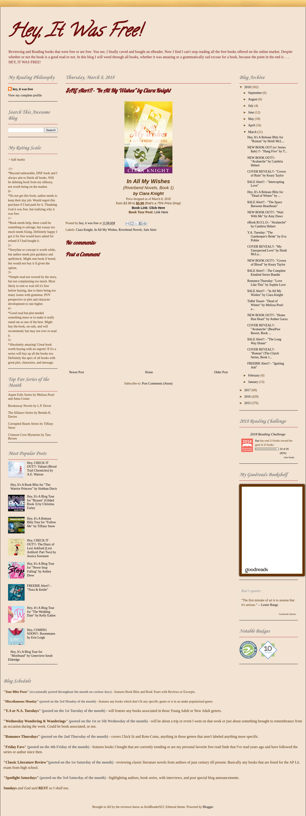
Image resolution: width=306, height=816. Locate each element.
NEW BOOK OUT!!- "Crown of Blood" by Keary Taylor (266, 262)
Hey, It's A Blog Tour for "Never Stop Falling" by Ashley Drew (40, 569)
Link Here (161, 212)
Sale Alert (150, 229)
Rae (257, 440)
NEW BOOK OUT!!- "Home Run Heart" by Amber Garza (267, 317)
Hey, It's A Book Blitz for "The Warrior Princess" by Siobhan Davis (34, 486)
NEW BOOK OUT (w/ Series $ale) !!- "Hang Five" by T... (267, 149)
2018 (248, 87)
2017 (248, 390)
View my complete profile (25, 95)
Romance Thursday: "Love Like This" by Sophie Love (266, 282)
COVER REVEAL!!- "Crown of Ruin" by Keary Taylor (266, 173)
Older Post (221, 372)
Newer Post (76, 372)
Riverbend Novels (130, 229)
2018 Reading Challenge (268, 434)
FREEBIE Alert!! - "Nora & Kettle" (39, 587)
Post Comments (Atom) (157, 383)
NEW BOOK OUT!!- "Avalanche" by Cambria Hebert (265, 161)
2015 (248, 403)
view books (289, 457)
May (251, 119)
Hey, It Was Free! (74, 32)
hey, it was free (23, 89)
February (254, 375)
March (252, 132)
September (255, 93)
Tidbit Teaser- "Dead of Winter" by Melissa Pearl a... (265, 305)
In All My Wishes (105, 229)
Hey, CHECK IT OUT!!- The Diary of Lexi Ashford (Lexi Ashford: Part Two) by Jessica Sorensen (41, 548)
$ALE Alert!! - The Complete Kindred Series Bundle (266, 272)
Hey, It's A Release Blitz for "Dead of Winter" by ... (265, 194)
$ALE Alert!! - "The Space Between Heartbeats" (264, 204)
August (253, 99)
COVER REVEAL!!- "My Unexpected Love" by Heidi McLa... (267, 250)
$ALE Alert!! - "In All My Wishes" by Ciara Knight (265, 293)
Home (149, 372)
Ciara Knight (84, 229)
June (251, 112)
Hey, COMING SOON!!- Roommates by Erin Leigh (41, 633)
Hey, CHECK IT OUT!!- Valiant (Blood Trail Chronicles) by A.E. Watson (42, 468)
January (253, 382)
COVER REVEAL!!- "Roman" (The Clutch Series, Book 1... (263, 353)
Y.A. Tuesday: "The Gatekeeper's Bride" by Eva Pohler (266, 236)
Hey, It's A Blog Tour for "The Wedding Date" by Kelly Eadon (41, 611)
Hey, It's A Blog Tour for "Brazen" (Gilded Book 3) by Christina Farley (40, 502)
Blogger (208, 807)
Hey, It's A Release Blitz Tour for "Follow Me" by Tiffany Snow (41, 522)
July (251, 105)
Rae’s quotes (251, 591)
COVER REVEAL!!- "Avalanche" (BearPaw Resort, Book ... (263, 329)
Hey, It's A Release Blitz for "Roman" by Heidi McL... (265, 139)
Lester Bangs (269, 605)
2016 (248, 396)
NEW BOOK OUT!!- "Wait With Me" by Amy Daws (265, 214)
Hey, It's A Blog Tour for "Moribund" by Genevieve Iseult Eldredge (30, 655)
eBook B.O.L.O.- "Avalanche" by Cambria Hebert (267, 224)
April (252, 125)
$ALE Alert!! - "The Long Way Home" (264, 341)
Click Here (157, 208)
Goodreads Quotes (287, 614)
